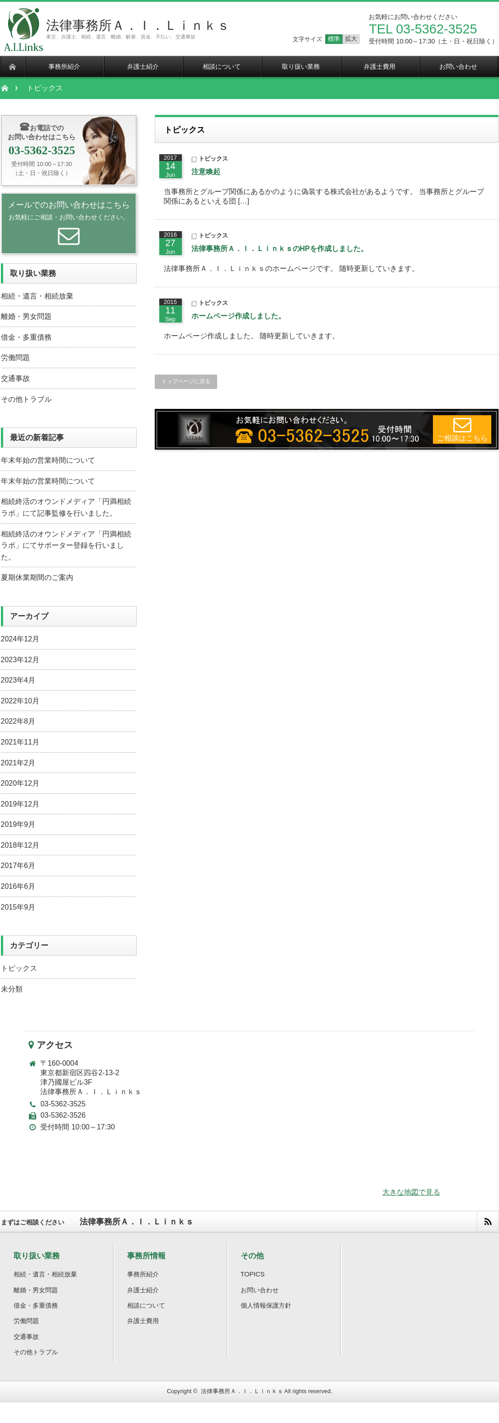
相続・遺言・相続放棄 (37, 296)
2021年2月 (18, 763)
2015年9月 (18, 907)
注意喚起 (205, 172)
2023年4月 (18, 680)
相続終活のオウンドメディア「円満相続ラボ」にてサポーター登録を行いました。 (66, 545)
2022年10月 (20, 701)
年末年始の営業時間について (48, 460)
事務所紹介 (143, 1274)
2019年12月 (20, 804)
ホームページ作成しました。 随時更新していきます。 (253, 336)
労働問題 (15, 357)
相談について (146, 1305)
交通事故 (15, 378)
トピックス (213, 158)
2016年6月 (18, 886)
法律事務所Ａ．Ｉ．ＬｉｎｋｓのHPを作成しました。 (279, 248)
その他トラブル (26, 399)
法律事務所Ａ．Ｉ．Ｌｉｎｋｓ (138, 25)
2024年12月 (20, 639)
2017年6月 (18, 865)
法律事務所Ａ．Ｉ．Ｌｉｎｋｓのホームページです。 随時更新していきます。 (291, 268)
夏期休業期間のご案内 (37, 577)
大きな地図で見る (411, 1192)
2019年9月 (18, 824)
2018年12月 (20, 845)
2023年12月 (20, 660)
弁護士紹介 (143, 1290)
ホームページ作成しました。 (238, 316)
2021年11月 (20, 742)
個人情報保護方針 (266, 1305)
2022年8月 (18, 721)
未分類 (12, 989)
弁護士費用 (143, 1320)
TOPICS (253, 1274)
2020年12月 (20, 783)
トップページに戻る (186, 381)
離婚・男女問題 (26, 316)
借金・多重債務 (26, 337)
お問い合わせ (260, 1290)
